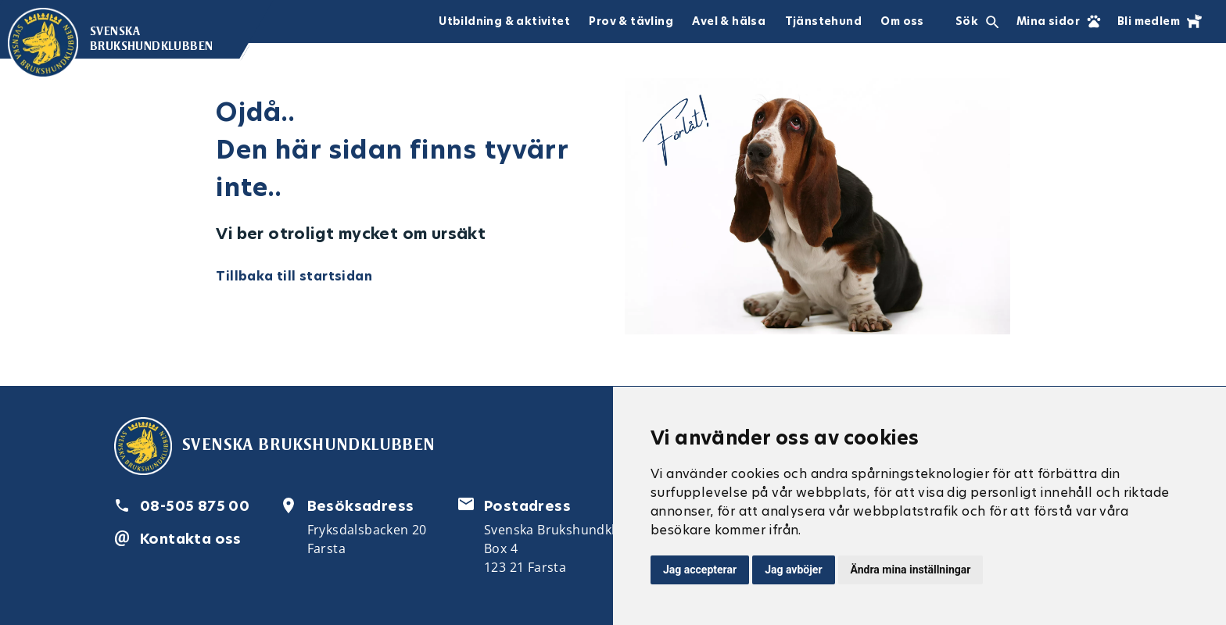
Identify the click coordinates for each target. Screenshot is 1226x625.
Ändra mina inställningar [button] (911, 569)
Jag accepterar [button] (700, 569)
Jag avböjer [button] (793, 569)
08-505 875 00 (194, 506)
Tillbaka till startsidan (294, 276)
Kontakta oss (191, 538)
